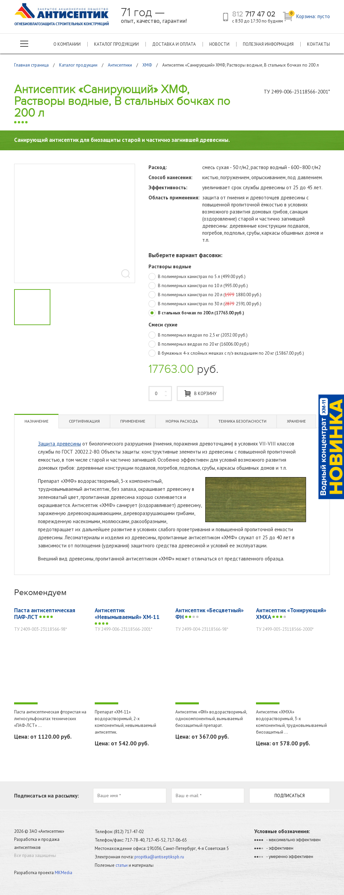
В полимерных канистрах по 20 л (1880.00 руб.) (204, 295)
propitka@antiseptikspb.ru (159, 857)
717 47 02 (253, 14)
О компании (67, 44)
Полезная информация (268, 44)
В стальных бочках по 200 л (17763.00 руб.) (196, 313)
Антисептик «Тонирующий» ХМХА (291, 613)
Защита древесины (59, 443)
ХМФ (147, 65)
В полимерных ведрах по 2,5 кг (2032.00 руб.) (198, 336)
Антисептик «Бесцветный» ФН (209, 613)
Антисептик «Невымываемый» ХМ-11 (127, 616)
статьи (122, 865)
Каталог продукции (116, 44)
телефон (225, 17)
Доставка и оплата (174, 44)
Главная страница (31, 65)
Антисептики (120, 65)
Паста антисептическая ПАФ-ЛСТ (44, 613)
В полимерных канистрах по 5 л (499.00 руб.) (197, 277)
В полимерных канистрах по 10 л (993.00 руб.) (198, 286)
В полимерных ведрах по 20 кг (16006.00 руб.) (198, 345)
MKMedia (63, 872)
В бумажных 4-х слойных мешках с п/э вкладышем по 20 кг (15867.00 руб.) (226, 354)
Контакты (318, 44)
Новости (219, 44)
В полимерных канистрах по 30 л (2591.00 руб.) (204, 304)
